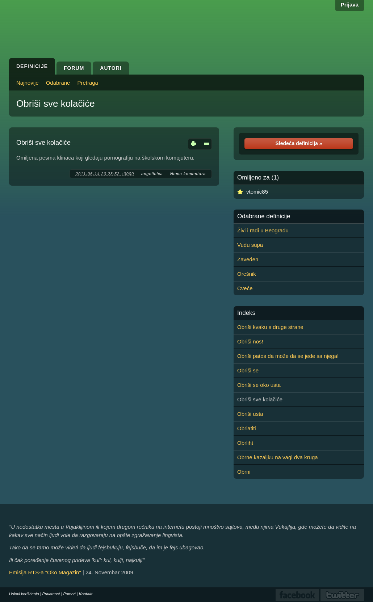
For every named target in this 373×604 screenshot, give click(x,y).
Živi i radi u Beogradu (263, 230)
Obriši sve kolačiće (55, 103)
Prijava (350, 4)
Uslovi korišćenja (24, 594)
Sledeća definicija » (298, 143)
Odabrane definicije (263, 216)
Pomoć (69, 594)
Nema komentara (188, 174)
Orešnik (246, 274)
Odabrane (58, 83)
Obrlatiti (246, 428)
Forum (74, 68)
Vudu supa (250, 245)
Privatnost (51, 594)
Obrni (244, 472)
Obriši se (248, 370)
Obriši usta (250, 414)
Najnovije (27, 83)
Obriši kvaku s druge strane (270, 327)
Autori (110, 68)
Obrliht (245, 443)
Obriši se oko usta (259, 385)
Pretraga (87, 83)
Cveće (245, 288)
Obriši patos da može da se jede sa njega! (288, 356)
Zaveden (247, 259)
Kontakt (85, 594)
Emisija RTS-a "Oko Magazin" (45, 572)
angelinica (152, 174)
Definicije (32, 66)
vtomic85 (257, 192)
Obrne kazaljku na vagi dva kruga (277, 457)
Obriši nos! (250, 341)
